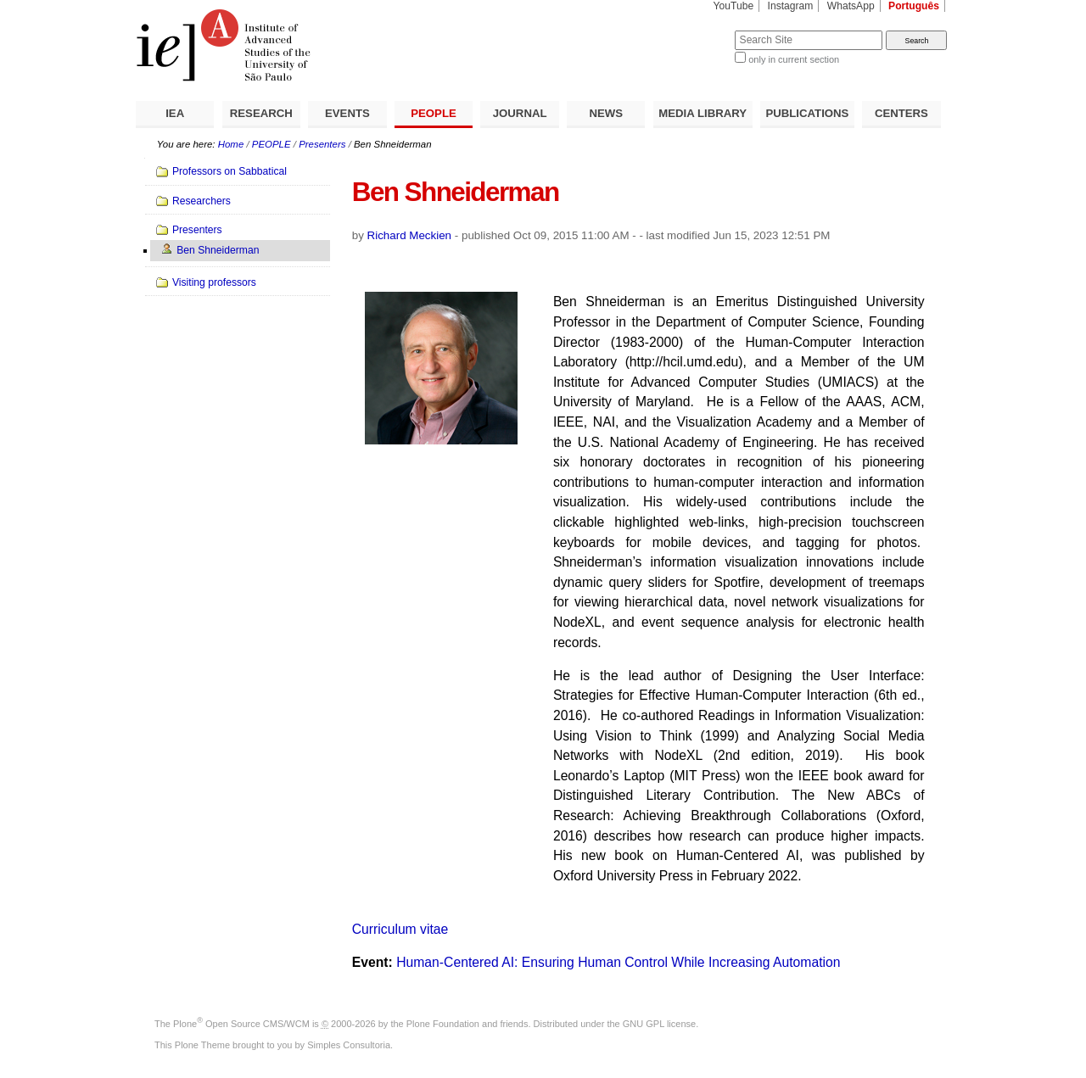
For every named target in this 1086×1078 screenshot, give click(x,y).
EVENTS (347, 113)
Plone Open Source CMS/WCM (241, 1024)
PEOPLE (433, 113)
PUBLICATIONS (806, 113)
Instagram (791, 6)
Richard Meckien (409, 235)
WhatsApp (851, 6)
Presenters (322, 144)
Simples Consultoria (348, 1045)
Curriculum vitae (400, 929)
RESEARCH (261, 113)
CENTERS (901, 113)
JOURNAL (520, 113)
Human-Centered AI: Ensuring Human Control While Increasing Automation (618, 962)
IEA (174, 113)
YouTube (734, 6)
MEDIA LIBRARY (702, 113)
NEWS (606, 113)
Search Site (693, 30)
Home (231, 144)
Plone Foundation (442, 1024)
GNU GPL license (659, 1024)
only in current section (793, 59)
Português (913, 6)
